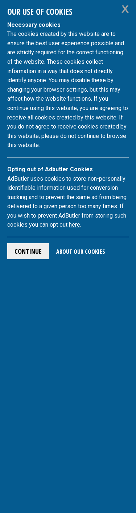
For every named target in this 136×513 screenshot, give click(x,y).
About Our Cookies (80, 252)
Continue (28, 251)
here (74, 224)
